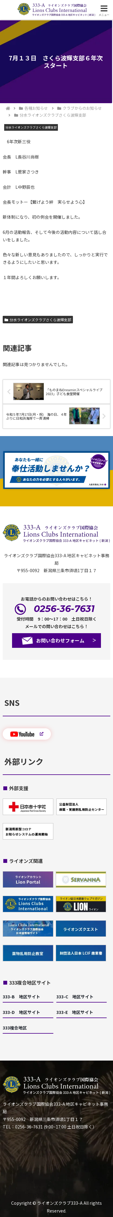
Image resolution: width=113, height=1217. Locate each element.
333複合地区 (15, 1028)
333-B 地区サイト (21, 997)
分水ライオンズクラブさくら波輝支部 (38, 319)
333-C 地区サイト (74, 997)
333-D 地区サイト (21, 1012)
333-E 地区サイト (74, 1012)
